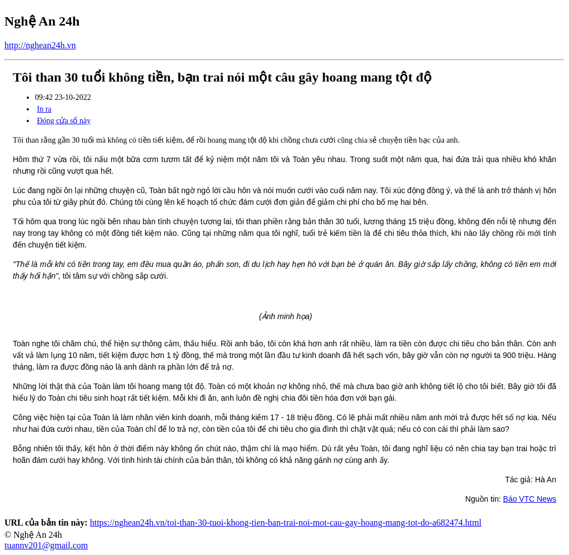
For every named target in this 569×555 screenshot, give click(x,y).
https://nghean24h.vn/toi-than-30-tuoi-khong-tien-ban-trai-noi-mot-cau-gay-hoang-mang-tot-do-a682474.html (286, 522)
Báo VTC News (529, 499)
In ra (44, 109)
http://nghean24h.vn (40, 45)
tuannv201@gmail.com (46, 545)
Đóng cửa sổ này (64, 121)
